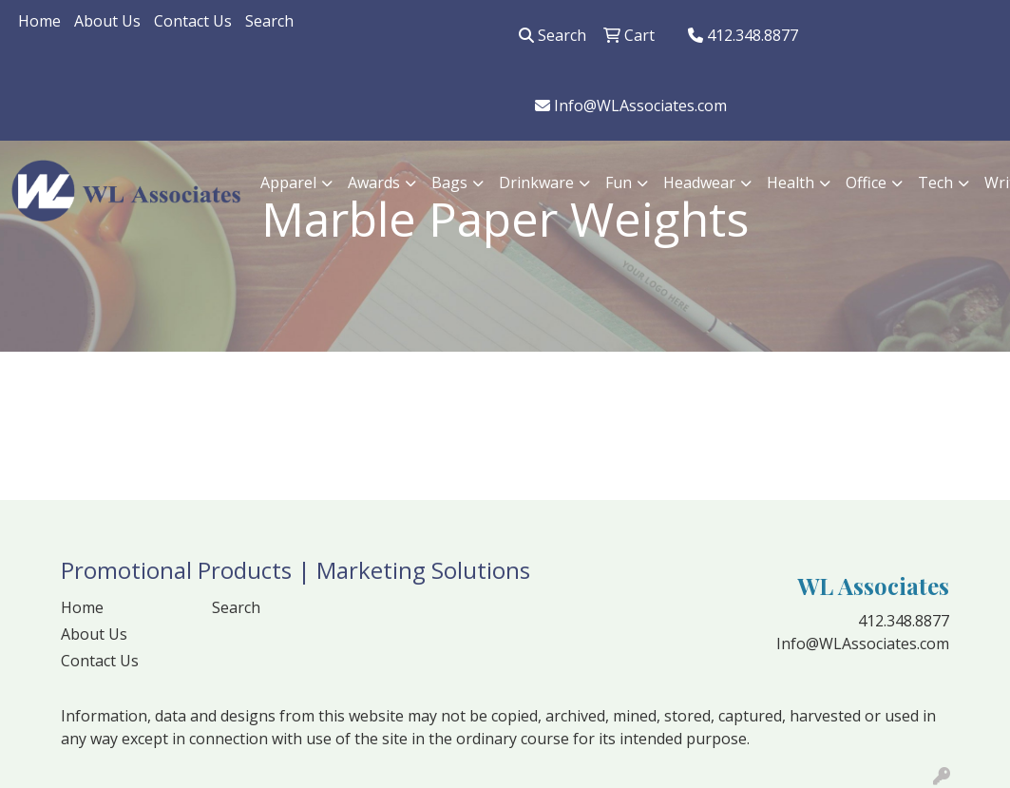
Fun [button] (618, 182)
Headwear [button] (699, 182)
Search (269, 20)
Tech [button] (935, 182)
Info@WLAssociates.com (631, 105)
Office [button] (866, 182)
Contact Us (193, 20)
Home (39, 20)
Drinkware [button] (536, 182)
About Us (107, 20)
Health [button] (790, 182)
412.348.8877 (743, 35)
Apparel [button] (288, 182)
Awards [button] (374, 182)
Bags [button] (449, 182)
